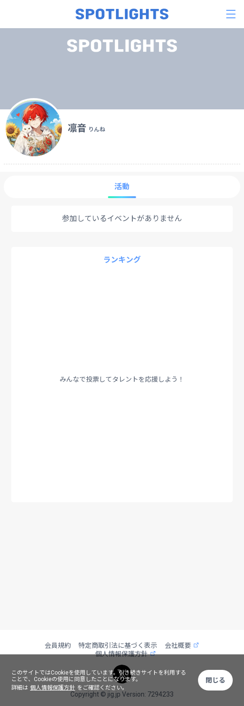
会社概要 (182, 645)
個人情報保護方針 (52, 687)
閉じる (215, 680)
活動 (122, 186)
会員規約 (58, 645)
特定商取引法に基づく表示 (117, 645)
